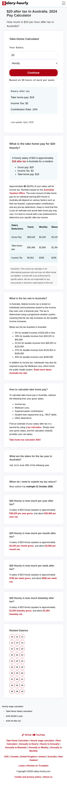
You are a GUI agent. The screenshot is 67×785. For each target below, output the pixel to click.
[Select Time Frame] (33, 63)
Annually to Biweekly (16, 747)
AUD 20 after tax (13, 721)
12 (17, 637)
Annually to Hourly (28, 744)
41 (22, 679)
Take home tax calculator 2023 (24, 440)
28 (22, 667)
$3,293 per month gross (21, 546)
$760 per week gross (20, 578)
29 (12, 673)
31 (12, 679)
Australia (52, 756)
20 (22, 649)
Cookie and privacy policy (28, 777)
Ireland (42, 756)
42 (12, 685)
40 (17, 679)
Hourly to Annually (49, 744)
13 (22, 637)
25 (12, 667)
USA (6, 756)
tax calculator (34, 427)
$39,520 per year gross (21, 513)
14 (17, 643)
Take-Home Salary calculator (19, 711)
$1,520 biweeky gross (20, 611)
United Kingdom (28, 756)
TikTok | (27, 735)
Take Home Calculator (17, 740)
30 (17, 673)
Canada (14, 756)
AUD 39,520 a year (14, 716)
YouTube (39, 735)
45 (17, 685)
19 (17, 649)
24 (17, 661)
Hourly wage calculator (12, 706)
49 (17, 691)
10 (12, 637)
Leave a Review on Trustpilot (33, 766)
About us (47, 777)
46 (22, 685)
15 (12, 649)
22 (22, 655)
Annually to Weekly (38, 747)
